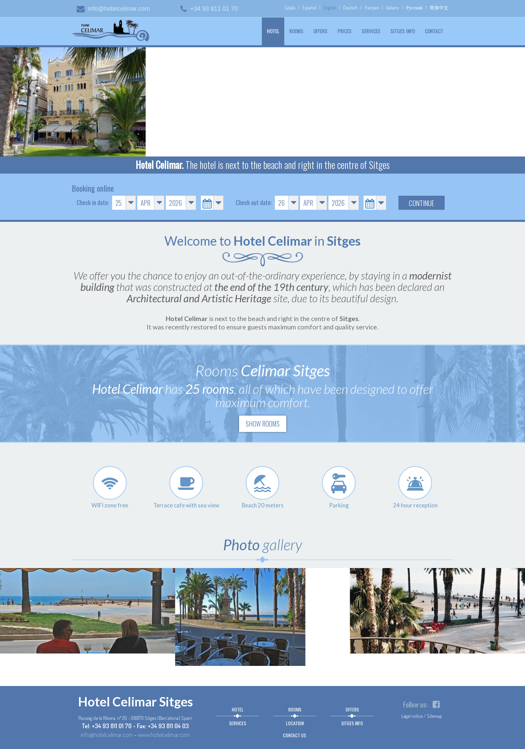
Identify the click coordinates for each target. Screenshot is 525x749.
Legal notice (412, 716)
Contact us (294, 735)
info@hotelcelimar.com (113, 8)
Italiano (392, 7)
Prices (345, 31)
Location (295, 723)
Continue (421, 203)
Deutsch (350, 7)
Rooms (296, 31)
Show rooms (263, 424)
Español (309, 7)
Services (371, 31)
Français (372, 7)
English (329, 7)
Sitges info (402, 31)
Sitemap (434, 716)
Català (290, 7)
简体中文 (439, 7)
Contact (434, 31)
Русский (414, 7)
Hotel (275, 31)
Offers (320, 31)
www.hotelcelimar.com (164, 734)
